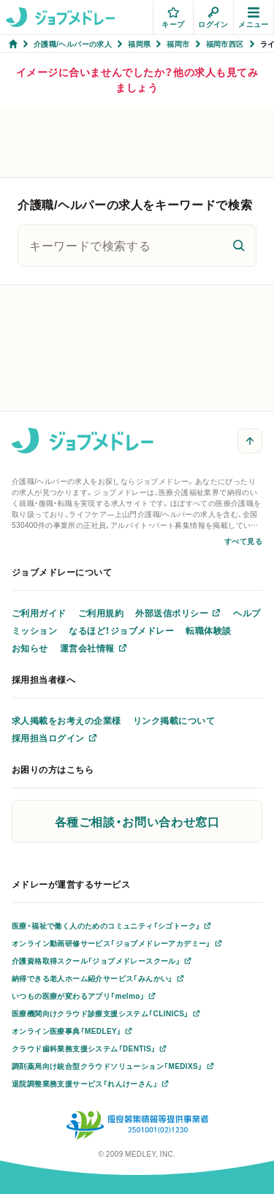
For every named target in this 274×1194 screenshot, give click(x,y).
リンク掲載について (174, 720)
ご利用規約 (100, 612)
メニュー (253, 18)
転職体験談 (208, 630)
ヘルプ (246, 612)
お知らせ (30, 647)
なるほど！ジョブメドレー (121, 630)
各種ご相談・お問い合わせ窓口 (137, 821)
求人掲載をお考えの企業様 (66, 720)
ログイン (213, 18)
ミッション (34, 630)
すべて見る (243, 540)
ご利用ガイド (39, 612)
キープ (172, 18)
